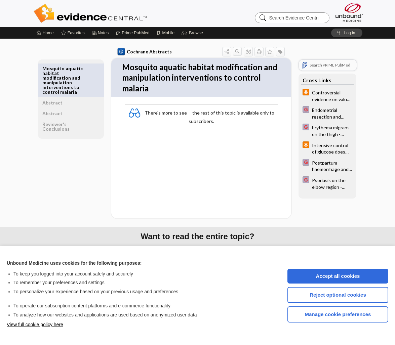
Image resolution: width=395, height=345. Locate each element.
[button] (193, 33)
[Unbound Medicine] (349, 12)
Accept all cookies (338, 276)
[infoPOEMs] (326, 95)
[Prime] (132, 33)
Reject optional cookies (338, 295)
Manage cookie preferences (338, 314)
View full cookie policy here (35, 324)
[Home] (45, 33)
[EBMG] (326, 113)
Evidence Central (117, 13)
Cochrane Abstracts (143, 52)
